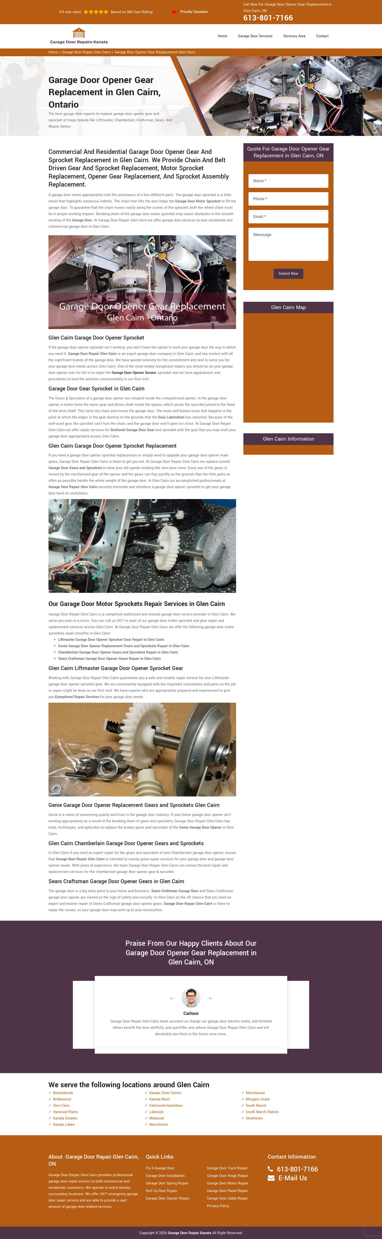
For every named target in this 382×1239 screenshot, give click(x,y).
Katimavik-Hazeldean (166, 1105)
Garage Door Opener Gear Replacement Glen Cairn (155, 52)
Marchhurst (158, 1124)
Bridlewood (62, 1099)
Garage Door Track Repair (227, 1168)
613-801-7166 (268, 18)
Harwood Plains (65, 1112)
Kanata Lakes (64, 1124)
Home (222, 36)
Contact (322, 36)
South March (256, 1105)
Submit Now (288, 273)
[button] (176, 998)
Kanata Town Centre (165, 1093)
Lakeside (156, 1112)
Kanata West (159, 1099)
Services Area (294, 36)
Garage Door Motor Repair (227, 1183)
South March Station (262, 1112)
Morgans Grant (258, 1099)
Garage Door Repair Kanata (190, 1233)
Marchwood (255, 1093)
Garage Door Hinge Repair (227, 1175)
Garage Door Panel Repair (227, 1190)
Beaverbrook (63, 1093)
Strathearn (254, 1118)
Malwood (156, 1118)
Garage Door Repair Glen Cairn (86, 52)
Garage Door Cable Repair (227, 1198)
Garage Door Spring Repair (167, 1183)
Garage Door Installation (165, 1175)
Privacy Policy (218, 1206)
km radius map (288, 367)
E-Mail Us (292, 1178)
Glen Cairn (61, 1105)
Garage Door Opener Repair (168, 1198)
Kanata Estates (65, 1118)
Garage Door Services (255, 36)
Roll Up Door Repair (161, 1190)
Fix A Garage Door (160, 1168)
